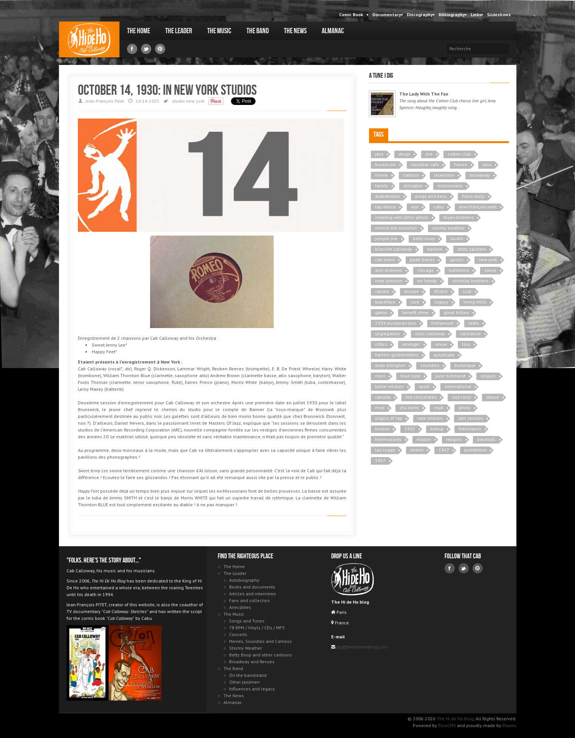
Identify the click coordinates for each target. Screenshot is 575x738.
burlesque (465, 365)
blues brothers (458, 217)
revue (441, 344)
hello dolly (473, 196)
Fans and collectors (249, 600)
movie (381, 175)
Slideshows (499, 14)
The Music (219, 30)
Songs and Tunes (247, 621)
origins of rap (388, 418)
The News (295, 30)
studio (178, 101)
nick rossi (461, 397)
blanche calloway (393, 249)
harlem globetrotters (396, 354)
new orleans (430, 418)
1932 (410, 428)
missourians (450, 185)
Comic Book (351, 14)
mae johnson (388, 280)
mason (424, 439)
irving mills (475, 302)
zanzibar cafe (425, 164)
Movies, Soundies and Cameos (260, 641)
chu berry (409, 407)
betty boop (424, 238)
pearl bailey (422, 259)
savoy (490, 270)
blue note (410, 376)
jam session (470, 418)
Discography (420, 14)
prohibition (475, 450)
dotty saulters (471, 249)
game (381, 312)
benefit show (415, 312)
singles (488, 376)
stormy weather (448, 228)
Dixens (509, 725)
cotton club (459, 154)
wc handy (427, 280)
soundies (429, 365)
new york (195, 101)
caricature (470, 333)
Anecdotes (240, 607)
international (458, 386)
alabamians (387, 196)
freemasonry (388, 439)
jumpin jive (386, 238)
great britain (456, 312)
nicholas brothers (470, 280)
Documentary (386, 14)
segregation (387, 333)
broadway (480, 175)
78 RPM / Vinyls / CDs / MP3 (257, 627)
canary (382, 291)
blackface (385, 302)
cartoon (411, 175)
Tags (379, 135)
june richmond (450, 376)
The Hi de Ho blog (89, 39)
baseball (486, 439)
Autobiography (244, 580)
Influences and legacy (252, 689)
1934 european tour (395, 323)
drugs (404, 154)
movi (380, 376)
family (381, 185)
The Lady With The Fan (423, 94)
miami (416, 450)
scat (467, 291)
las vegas (385, 450)
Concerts (238, 634)
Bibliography (452, 14)
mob (438, 407)
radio (473, 323)
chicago (425, 270)
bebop (436, 428)
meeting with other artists (401, 217)
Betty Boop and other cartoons (260, 655)
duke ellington (390, 365)
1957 (380, 460)
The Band (257, 30)
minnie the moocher (396, 228)
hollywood (442, 323)
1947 (444, 450)
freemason (470, 428)
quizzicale (444, 354)
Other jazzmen (244, 682)
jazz (379, 154)
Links (476, 14)
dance (492, 397)
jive (428, 154)
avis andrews (388, 270)
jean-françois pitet (478, 207)
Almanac (333, 30)
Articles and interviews (252, 593)
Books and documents (252, 587)
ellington (412, 185)
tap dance (385, 207)
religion (454, 439)
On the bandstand (248, 675)
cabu (439, 207)
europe (411, 291)
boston (382, 428)
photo (465, 407)
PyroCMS (447, 725)
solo (486, 164)
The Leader (178, 30)
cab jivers (385, 259)
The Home (138, 30)
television (444, 175)
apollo (456, 259)
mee (379, 407)
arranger (411, 344)
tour (466, 344)
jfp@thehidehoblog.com (361, 647)
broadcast (385, 164)
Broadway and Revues (251, 661)
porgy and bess (431, 196)
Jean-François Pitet (104, 101)
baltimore (459, 270)
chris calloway (430, 333)
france (460, 164)
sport (424, 386)
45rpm (441, 291)
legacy (441, 302)
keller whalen (389, 386)
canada (383, 397)
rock (415, 302)
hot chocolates (421, 397)
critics (381, 344)
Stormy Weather (245, 648)
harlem (434, 249)
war (414, 207)
